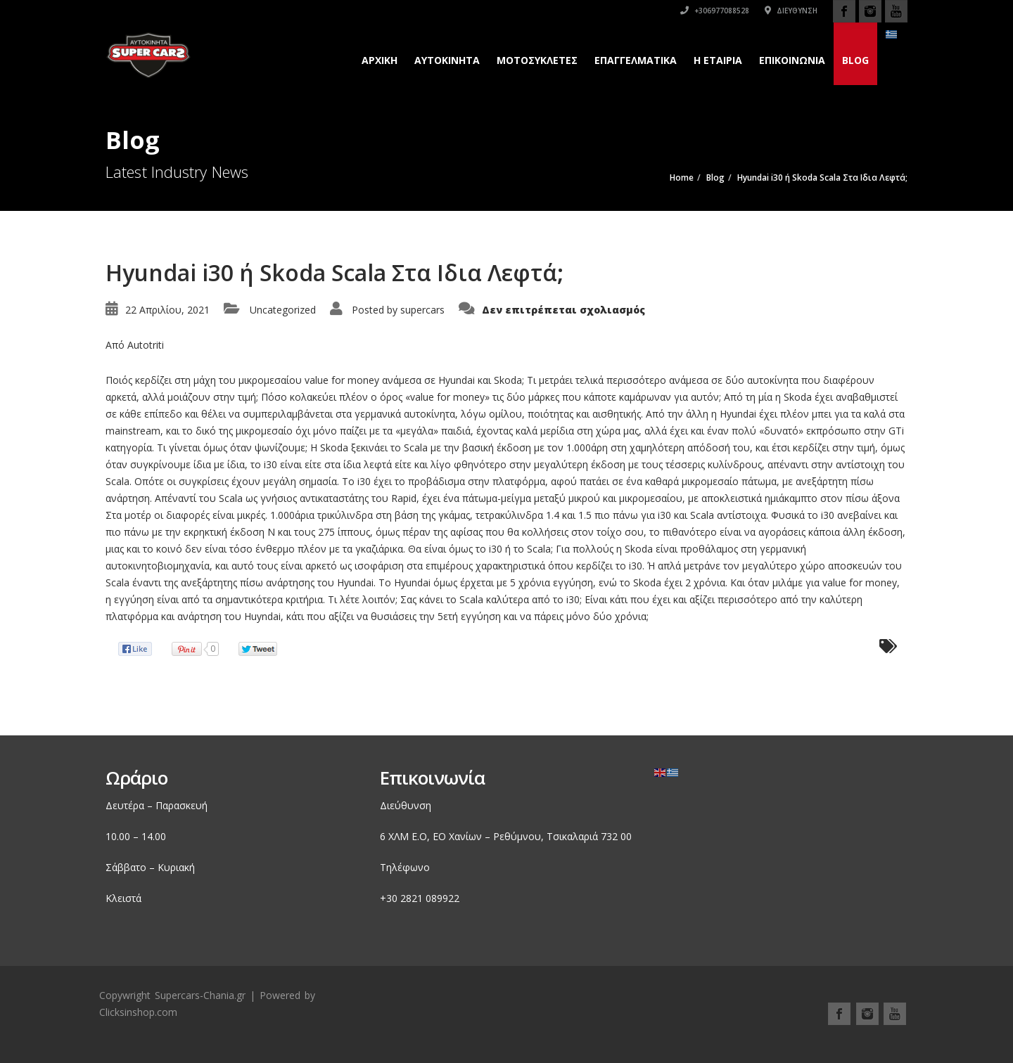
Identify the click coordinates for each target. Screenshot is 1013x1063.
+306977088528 (714, 10)
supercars (422, 309)
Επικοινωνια (792, 60)
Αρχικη (379, 60)
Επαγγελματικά (635, 60)
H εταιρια (718, 60)
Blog (855, 60)
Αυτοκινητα (447, 60)
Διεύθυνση (791, 10)
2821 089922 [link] (429, 898)
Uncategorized (283, 309)
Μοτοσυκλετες (537, 60)
